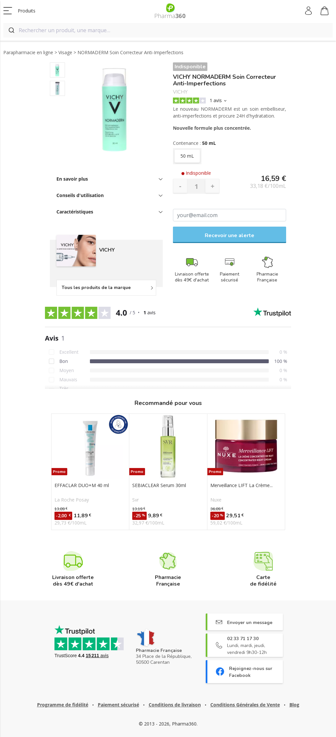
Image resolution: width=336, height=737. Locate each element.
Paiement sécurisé (118, 705)
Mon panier (324, 12)
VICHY (180, 92)
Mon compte (309, 11)
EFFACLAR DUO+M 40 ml (81, 485)
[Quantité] (196, 186)
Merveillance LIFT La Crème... (241, 485)
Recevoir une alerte (229, 235)
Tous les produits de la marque (96, 287)
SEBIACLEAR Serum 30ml (159, 485)
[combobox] (168, 30)
